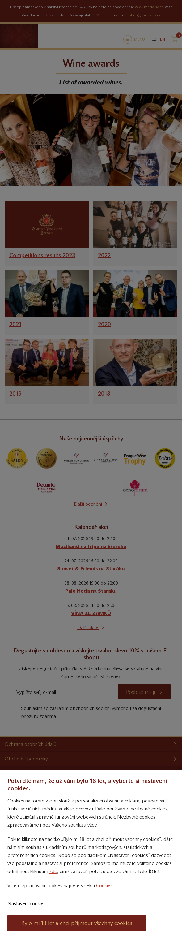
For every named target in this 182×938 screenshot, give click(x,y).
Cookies (104, 885)
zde (53, 871)
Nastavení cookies (26, 903)
